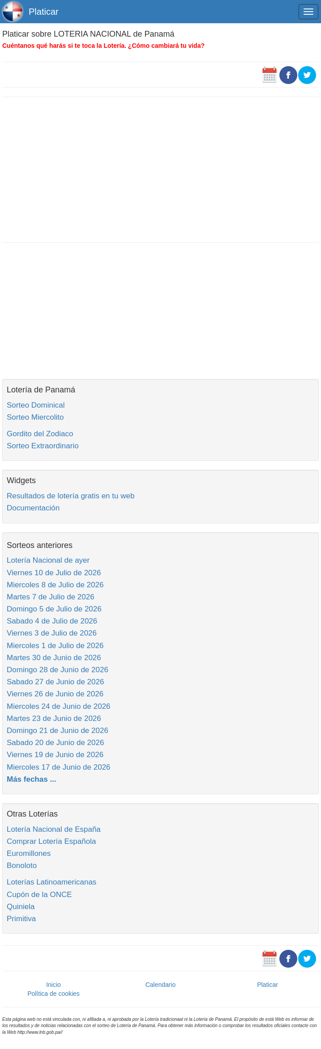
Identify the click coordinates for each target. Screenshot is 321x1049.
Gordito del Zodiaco (40, 434)
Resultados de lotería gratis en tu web (70, 496)
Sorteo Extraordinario (43, 446)
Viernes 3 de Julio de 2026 (52, 633)
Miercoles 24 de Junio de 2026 (59, 706)
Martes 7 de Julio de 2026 (50, 597)
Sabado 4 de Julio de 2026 (52, 621)
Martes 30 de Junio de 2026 (54, 657)
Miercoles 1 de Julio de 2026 (55, 645)
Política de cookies (53, 993)
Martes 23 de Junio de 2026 (54, 718)
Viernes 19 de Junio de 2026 (55, 754)
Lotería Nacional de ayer (48, 560)
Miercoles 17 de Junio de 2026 (59, 767)
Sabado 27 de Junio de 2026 (55, 682)
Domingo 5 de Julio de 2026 (54, 609)
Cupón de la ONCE (39, 894)
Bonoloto (22, 865)
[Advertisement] (160, 168)
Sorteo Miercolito (35, 417)
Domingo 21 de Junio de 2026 (57, 730)
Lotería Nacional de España (54, 829)
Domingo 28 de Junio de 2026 (57, 670)
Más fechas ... (31, 779)
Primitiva (21, 918)
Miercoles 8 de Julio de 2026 (55, 585)
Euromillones (29, 853)
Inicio (53, 984)
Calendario (161, 984)
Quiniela (20, 906)
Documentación (33, 508)
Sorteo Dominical (35, 405)
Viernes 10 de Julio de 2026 (54, 573)
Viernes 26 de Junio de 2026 (55, 694)
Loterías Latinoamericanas (51, 882)
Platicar (44, 12)
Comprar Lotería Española (51, 841)
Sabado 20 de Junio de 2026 (55, 742)
